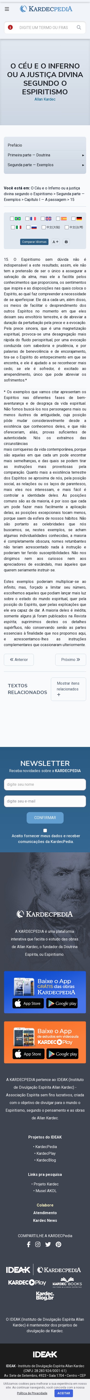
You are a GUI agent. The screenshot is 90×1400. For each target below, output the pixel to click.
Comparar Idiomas (34, 242)
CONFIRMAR (45, 817)
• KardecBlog (45, 1160)
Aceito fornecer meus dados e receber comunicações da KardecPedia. (46, 839)
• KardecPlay (45, 1153)
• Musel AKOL (45, 1191)
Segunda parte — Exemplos (31, 165)
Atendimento (45, 1213)
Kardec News (45, 1220)
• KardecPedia (45, 1146)
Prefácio (15, 145)
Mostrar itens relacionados (68, 689)
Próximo (70, 659)
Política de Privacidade (32, 1393)
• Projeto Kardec (45, 1184)
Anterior (19, 659)
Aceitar (63, 1393)
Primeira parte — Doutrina (29, 155)
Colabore (45, 1205)
